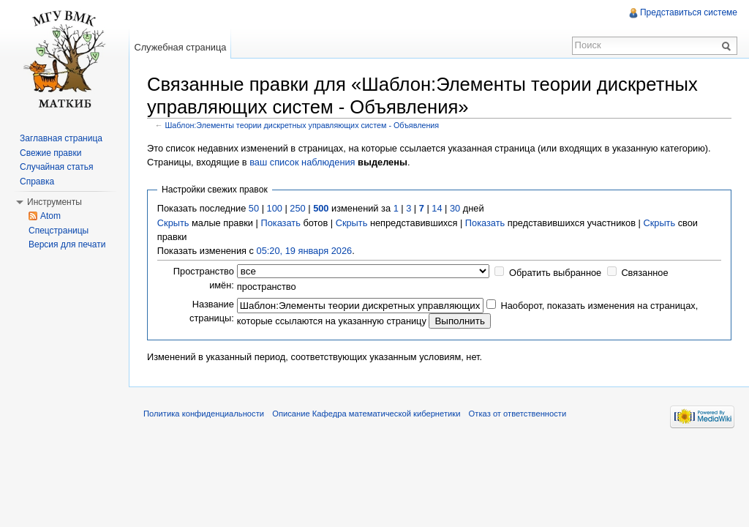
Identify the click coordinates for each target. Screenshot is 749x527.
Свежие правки (50, 153)
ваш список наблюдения (302, 162)
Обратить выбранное (555, 272)
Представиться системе (688, 12)
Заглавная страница (61, 138)
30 (455, 208)
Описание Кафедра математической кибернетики (366, 413)
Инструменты (54, 202)
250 (297, 208)
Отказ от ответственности (518, 413)
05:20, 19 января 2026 (305, 250)
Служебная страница (180, 47)
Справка (37, 181)
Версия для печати (67, 244)
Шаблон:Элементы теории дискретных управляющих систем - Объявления (302, 125)
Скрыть (173, 222)
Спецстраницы (59, 230)
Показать (280, 222)
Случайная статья (56, 167)
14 (437, 208)
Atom (50, 216)
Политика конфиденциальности (203, 413)
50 (254, 208)
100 (274, 208)
